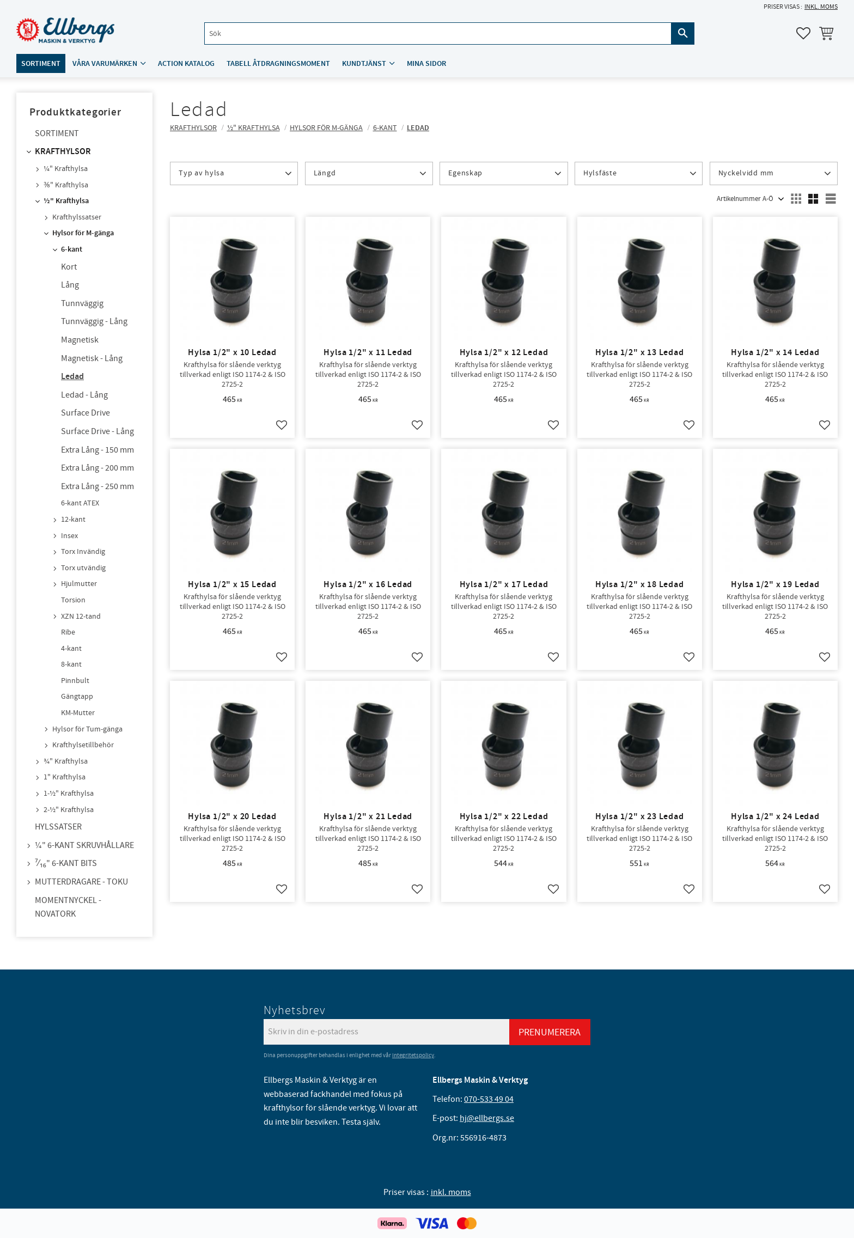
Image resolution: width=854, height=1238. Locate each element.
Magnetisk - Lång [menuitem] (92, 358)
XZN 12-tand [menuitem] (81, 616)
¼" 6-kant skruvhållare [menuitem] (84, 845)
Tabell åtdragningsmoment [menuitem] (278, 63)
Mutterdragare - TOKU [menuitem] (81, 881)
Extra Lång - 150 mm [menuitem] (97, 449)
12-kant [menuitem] (73, 520)
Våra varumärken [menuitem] (104, 63)
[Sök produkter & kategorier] (438, 33)
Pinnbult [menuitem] (75, 681)
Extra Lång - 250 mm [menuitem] (97, 486)
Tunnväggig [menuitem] (82, 303)
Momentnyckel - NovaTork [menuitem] (68, 907)
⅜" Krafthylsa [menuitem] (66, 185)
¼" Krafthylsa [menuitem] (66, 169)
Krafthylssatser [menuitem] (76, 217)
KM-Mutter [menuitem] (78, 713)
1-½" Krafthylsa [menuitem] (69, 793)
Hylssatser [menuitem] (58, 826)
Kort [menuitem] (69, 266)
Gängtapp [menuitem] (77, 697)
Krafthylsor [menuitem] (63, 151)
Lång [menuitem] (70, 284)
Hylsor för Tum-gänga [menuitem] (87, 729)
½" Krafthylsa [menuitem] (66, 201)
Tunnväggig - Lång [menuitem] (94, 321)
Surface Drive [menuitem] (85, 412)
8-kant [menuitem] (71, 664)
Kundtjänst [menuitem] (364, 63)
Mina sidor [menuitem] (426, 63)
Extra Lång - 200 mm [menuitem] (97, 467)
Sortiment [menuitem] (40, 63)
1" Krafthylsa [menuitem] (65, 777)
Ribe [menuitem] (68, 632)
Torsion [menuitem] (73, 600)
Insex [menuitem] (69, 536)
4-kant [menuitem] (71, 649)
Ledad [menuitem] (72, 376)
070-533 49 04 (489, 1099)
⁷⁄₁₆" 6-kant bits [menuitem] (66, 863)
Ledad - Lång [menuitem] (84, 394)
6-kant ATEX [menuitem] (80, 503)
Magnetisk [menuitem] (80, 339)
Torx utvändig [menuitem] (83, 568)
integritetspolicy (413, 1055)
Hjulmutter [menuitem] (79, 584)
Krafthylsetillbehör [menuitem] (83, 745)
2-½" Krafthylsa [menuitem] (69, 810)
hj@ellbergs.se (487, 1118)
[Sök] (683, 33)
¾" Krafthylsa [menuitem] (66, 761)
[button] (803, 33)
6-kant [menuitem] (71, 249)
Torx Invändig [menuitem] (83, 552)
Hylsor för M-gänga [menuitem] (83, 233)
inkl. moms (821, 7)
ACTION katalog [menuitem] (186, 63)
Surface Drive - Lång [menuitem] (97, 431)
